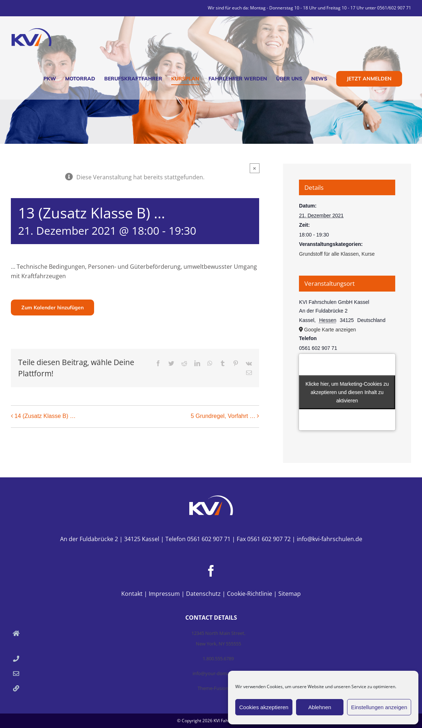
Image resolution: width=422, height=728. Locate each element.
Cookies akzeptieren (263, 707)
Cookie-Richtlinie (249, 594)
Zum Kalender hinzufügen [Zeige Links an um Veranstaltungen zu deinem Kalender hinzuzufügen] (52, 307)
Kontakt (132, 594)
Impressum (164, 594)
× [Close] (254, 168)
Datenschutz (203, 594)
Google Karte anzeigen (330, 329)
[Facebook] (211, 571)
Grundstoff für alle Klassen (329, 254)
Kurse (368, 254)
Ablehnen (319, 707)
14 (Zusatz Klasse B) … (45, 416)
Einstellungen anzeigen (379, 707)
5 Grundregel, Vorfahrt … (223, 416)
